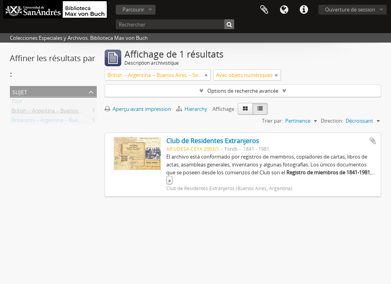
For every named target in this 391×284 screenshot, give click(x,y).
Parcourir (133, 9)
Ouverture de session (350, 9)
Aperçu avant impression (138, 108)
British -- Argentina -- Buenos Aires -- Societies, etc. (69, 112)
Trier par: (272, 120)
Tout (17, 102)
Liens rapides (304, 10)
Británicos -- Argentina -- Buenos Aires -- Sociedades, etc (76, 121)
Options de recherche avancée (242, 90)
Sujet (19, 91)
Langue (284, 10)
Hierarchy (192, 108)
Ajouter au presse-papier (373, 141)
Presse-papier (264, 10)
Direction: (332, 120)
